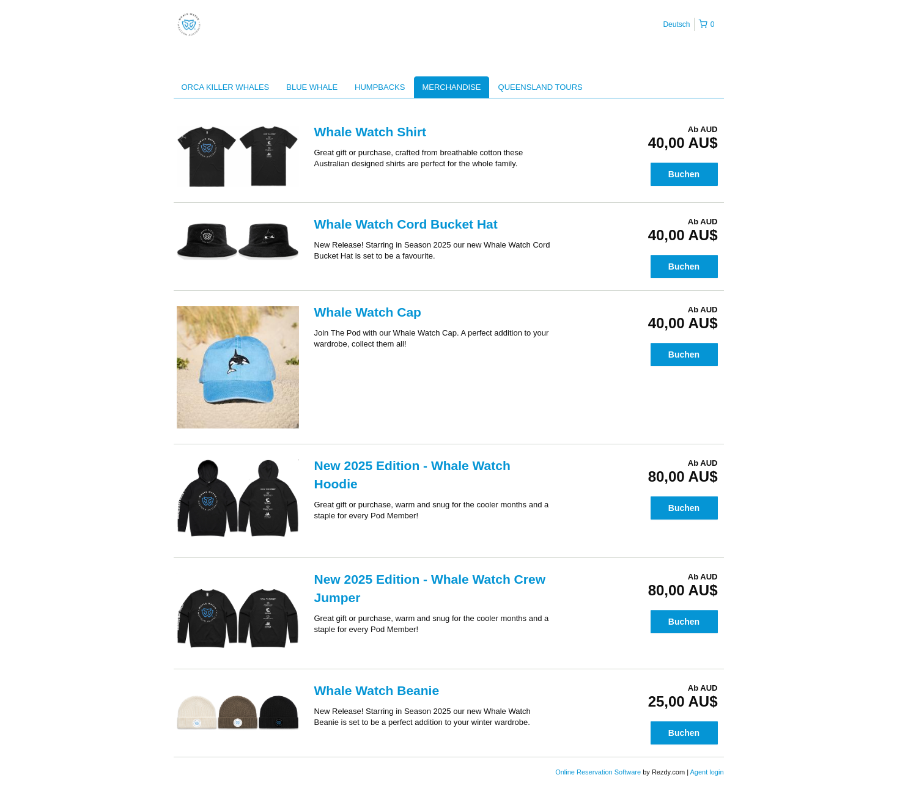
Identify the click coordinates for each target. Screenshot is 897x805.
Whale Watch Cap (367, 312)
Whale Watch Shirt (370, 132)
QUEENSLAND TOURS (540, 87)
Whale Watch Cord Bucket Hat (406, 224)
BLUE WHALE (312, 87)
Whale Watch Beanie (377, 690)
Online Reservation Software (598, 772)
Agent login (706, 772)
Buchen (684, 174)
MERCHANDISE (451, 87)
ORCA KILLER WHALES (226, 87)
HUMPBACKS (380, 87)
